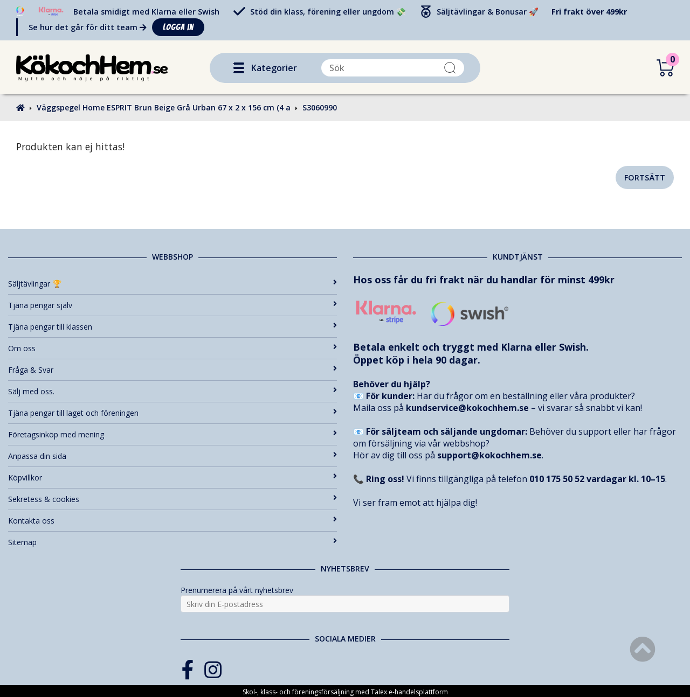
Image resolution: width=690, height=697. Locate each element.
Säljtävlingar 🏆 (172, 283)
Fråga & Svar (172, 370)
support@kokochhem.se (489, 455)
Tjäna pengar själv (172, 305)
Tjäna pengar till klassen (172, 327)
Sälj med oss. (172, 391)
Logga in (178, 27)
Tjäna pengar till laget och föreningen (172, 413)
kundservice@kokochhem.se (467, 408)
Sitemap (172, 542)
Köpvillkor (172, 477)
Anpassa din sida (172, 456)
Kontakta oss (172, 520)
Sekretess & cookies (172, 499)
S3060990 (319, 107)
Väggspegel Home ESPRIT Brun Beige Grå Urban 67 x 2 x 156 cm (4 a (164, 107)
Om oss (172, 348)
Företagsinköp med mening (172, 434)
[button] (239, 67)
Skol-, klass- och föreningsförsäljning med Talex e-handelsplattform (345, 691)
